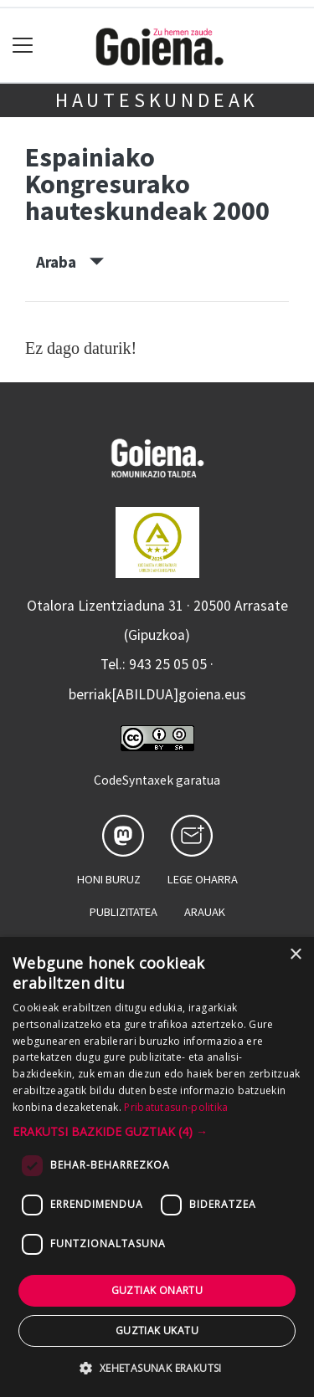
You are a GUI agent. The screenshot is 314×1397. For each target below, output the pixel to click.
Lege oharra (202, 879)
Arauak (204, 911)
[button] (157, 1131)
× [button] (295, 955)
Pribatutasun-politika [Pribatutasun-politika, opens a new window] (176, 1107)
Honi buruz (109, 879)
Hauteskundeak (157, 100)
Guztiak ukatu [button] (157, 1330)
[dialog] (157, 1167)
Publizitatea (123, 911)
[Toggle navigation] (23, 45)
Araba (70, 262)
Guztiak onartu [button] (157, 1290)
